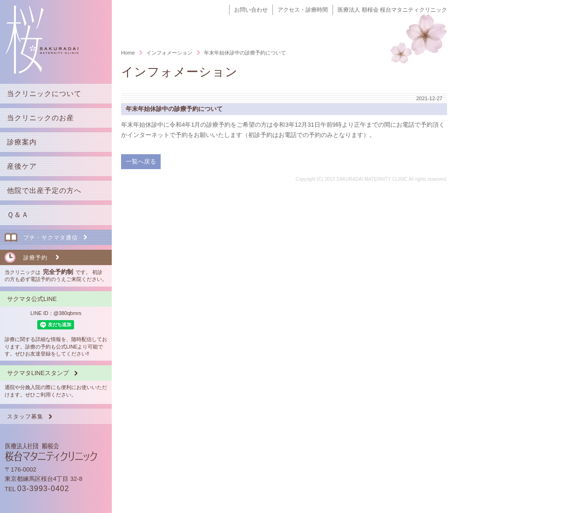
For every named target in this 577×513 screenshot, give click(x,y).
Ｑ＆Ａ (18, 215)
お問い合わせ (251, 10)
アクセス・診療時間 (303, 10)
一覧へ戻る (141, 161)
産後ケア (22, 166)
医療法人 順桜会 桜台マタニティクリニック (392, 10)
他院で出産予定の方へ (44, 190)
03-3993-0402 (43, 488)
